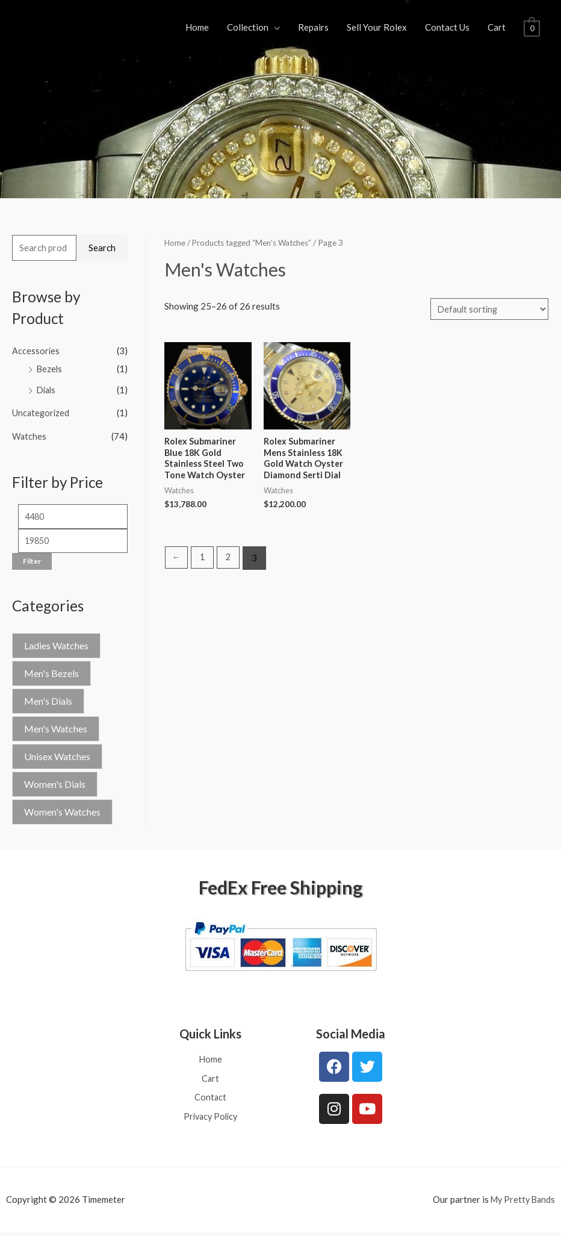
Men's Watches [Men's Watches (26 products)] (55, 729)
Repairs (313, 27)
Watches (29, 434)
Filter (32, 561)
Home (197, 27)
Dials (47, 388)
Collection (247, 27)
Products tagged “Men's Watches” (257, 242)
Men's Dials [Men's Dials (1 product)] (48, 701)
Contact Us (447, 27)
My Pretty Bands (521, 1202)
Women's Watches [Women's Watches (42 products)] (62, 812)
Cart (497, 27)
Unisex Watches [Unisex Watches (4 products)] (57, 757)
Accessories (36, 350)
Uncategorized (41, 411)
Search (102, 247)
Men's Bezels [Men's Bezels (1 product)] (51, 673)
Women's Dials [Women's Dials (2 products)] (54, 784)
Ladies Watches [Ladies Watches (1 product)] (56, 646)
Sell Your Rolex (377, 27)
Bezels (50, 368)
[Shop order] (487, 309)
